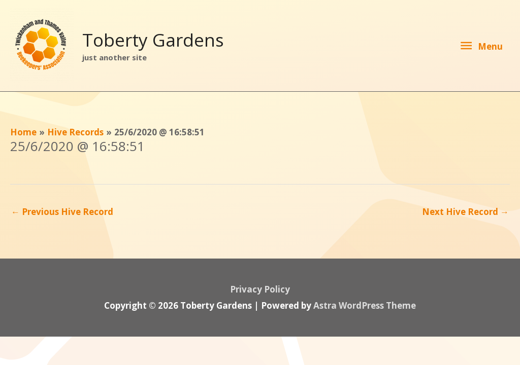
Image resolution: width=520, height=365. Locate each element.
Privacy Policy (260, 289)
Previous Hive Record (62, 211)
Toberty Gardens (153, 40)
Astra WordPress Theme (364, 305)
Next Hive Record (465, 211)
